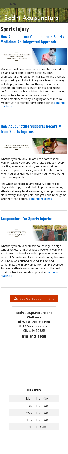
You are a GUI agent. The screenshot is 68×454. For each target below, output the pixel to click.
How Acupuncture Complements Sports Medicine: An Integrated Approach (32, 39)
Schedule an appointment (34, 298)
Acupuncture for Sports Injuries (26, 218)
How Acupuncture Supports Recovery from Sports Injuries (31, 128)
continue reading (41, 199)
